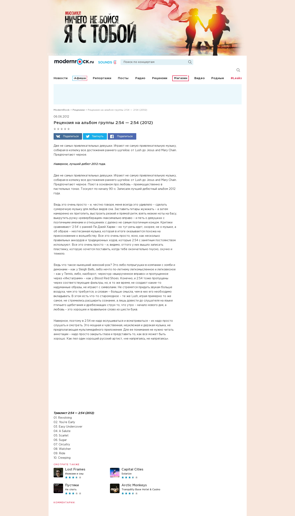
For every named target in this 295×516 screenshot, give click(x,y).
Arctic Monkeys (134, 485)
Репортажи (102, 78)
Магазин (180, 78)
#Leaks (236, 78)
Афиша (80, 78)
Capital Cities (132, 469)
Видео (199, 78)
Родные (217, 78)
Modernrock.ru (74, 62)
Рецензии (159, 78)
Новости (61, 78)
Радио (140, 78)
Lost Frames (75, 469)
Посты (123, 78)
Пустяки (72, 485)
